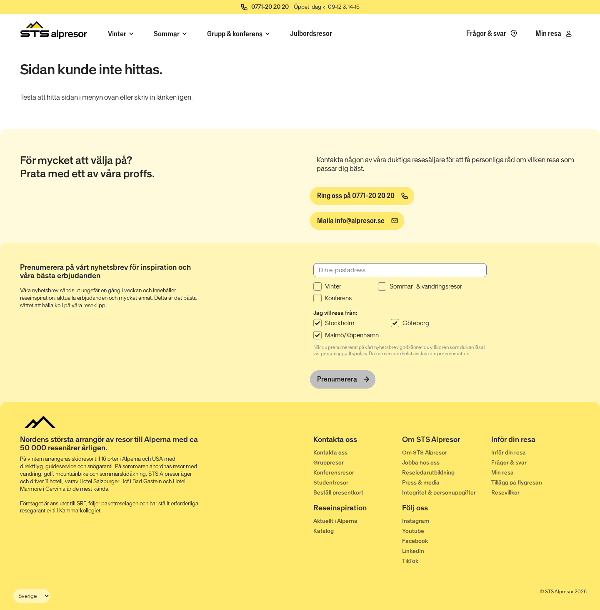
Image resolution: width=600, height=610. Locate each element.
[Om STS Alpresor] (446, 441)
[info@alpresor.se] (357, 221)
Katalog (323, 531)
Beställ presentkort (338, 492)
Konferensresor (333, 472)
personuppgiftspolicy (344, 353)
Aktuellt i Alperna (335, 521)
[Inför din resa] (535, 441)
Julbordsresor (311, 33)
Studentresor (330, 482)
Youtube (413, 531)
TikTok (410, 561)
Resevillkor (505, 492)
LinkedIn (413, 551)
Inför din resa (508, 452)
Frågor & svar (509, 462)
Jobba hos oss (421, 462)
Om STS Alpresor (424, 452)
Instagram (415, 521)
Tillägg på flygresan (516, 482)
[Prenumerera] (342, 379)
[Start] (54, 32)
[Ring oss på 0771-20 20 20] (362, 196)
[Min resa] (554, 33)
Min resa (502, 472)
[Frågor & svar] (492, 33)
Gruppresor (328, 462)
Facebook (415, 541)
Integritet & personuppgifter (439, 492)
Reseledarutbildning (428, 472)
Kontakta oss (330, 452)
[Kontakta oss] (357, 441)
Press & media (421, 482)
